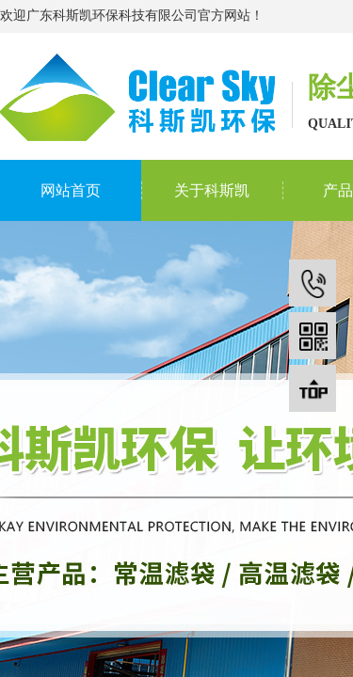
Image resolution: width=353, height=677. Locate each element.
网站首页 (70, 190)
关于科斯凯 (211, 190)
